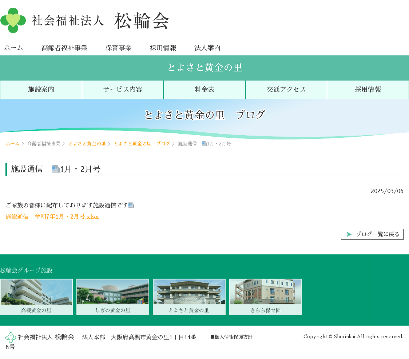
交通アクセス (286, 89)
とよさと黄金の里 (204, 68)
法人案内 (207, 47)
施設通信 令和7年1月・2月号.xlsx (52, 217)
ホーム (13, 47)
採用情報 (163, 47)
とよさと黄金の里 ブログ (142, 143)
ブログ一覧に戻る (378, 234)
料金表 (204, 89)
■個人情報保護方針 (231, 337)
